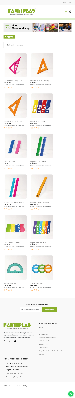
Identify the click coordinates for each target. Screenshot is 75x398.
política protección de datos (47, 346)
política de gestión (44, 349)
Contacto (41, 363)
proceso (41, 339)
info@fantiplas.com (17, 385)
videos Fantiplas (43, 356)
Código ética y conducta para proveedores (51, 359)
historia (41, 336)
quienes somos (43, 343)
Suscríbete (49, 318)
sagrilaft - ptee (43, 353)
